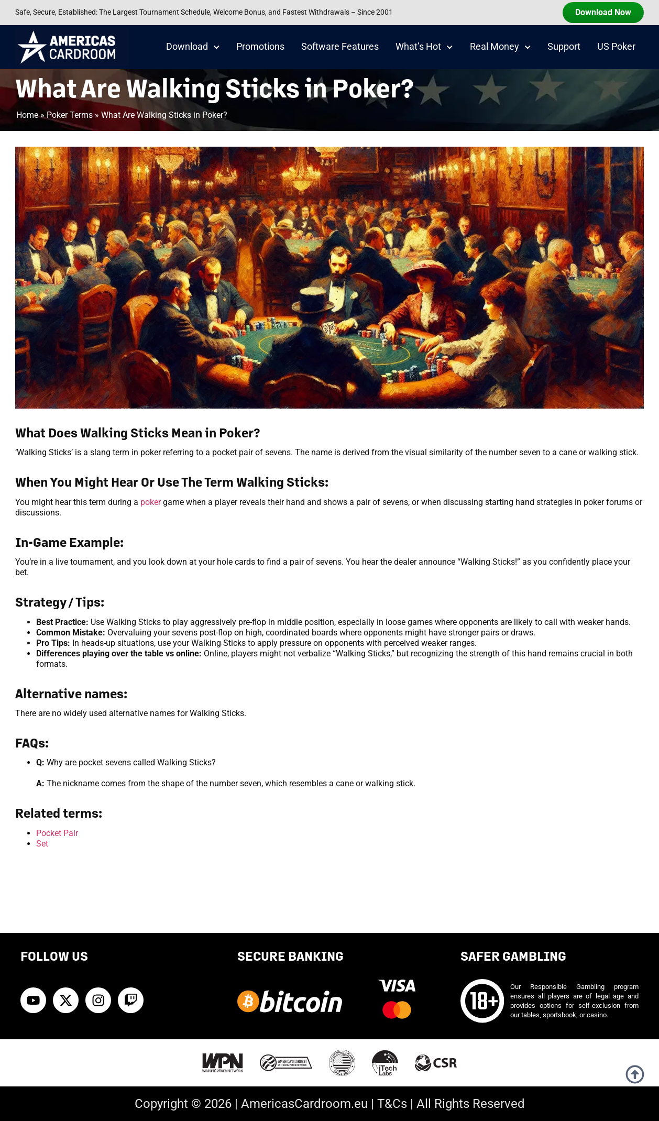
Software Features (340, 46)
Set (42, 844)
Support (563, 46)
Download (192, 47)
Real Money (500, 47)
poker (150, 502)
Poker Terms (70, 115)
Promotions (260, 46)
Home (27, 115)
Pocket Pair (57, 833)
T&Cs (392, 1103)
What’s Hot (424, 47)
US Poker (616, 46)
